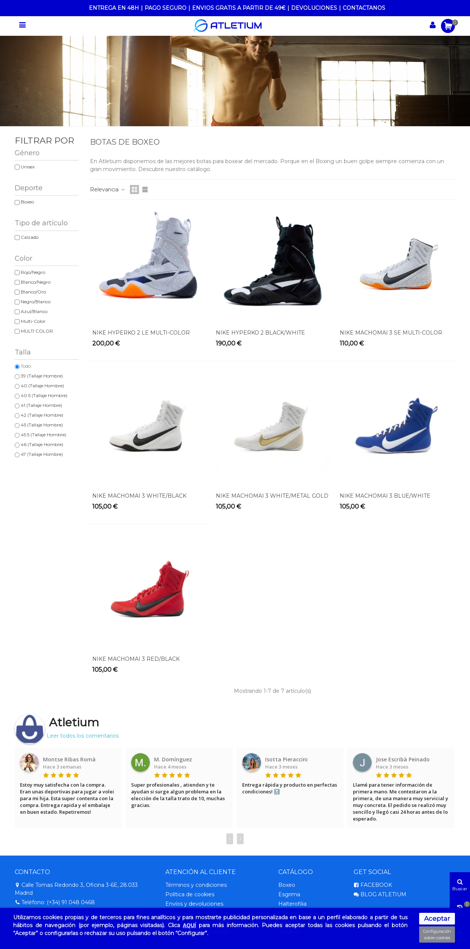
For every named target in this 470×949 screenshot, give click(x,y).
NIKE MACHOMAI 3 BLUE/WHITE (385, 495)
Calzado (29, 237)
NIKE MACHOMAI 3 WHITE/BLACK (139, 495)
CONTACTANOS (364, 8)
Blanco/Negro (35, 282)
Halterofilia (292, 903)
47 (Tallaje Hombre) (42, 454)
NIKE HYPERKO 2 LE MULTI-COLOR (141, 332)
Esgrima (289, 894)
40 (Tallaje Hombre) (42, 385)
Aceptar (437, 918)
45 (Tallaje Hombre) (42, 425)
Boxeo (27, 202)
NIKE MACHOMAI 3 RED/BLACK (136, 659)
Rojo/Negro (33, 272)
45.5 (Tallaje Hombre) (43, 434)
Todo (26, 366)
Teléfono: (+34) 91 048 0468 (55, 902)
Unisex (28, 167)
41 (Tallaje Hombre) (41, 405)
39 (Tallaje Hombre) (42, 376)
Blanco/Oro (33, 292)
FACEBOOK (373, 885)
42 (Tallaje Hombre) (42, 415)
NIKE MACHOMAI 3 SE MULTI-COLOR (391, 332)
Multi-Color (33, 321)
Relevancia (107, 189)
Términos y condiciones (196, 885)
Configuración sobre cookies (437, 934)
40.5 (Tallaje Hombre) (44, 395)
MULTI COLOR (37, 331)
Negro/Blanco (35, 301)
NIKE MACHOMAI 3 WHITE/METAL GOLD (272, 495)
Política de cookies (189, 894)
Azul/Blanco (34, 311)
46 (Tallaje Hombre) (42, 444)
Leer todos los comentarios (83, 735)
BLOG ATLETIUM (380, 895)
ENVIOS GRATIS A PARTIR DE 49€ (238, 8)
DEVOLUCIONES (314, 8)
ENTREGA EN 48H (114, 8)
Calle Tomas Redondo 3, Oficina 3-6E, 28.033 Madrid (76, 888)
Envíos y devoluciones (194, 903)
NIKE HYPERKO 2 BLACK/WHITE (260, 332)
